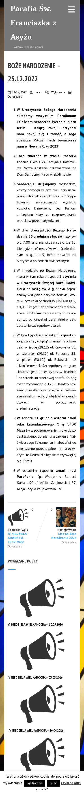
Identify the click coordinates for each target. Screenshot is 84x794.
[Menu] (71, 9)
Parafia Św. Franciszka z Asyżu (33, 23)
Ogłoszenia (15, 97)
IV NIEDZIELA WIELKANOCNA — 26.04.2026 (36, 730)
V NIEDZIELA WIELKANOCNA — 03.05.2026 (35, 677)
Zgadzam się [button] (35, 783)
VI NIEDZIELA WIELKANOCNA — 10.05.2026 (35, 624)
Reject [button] (53, 783)
